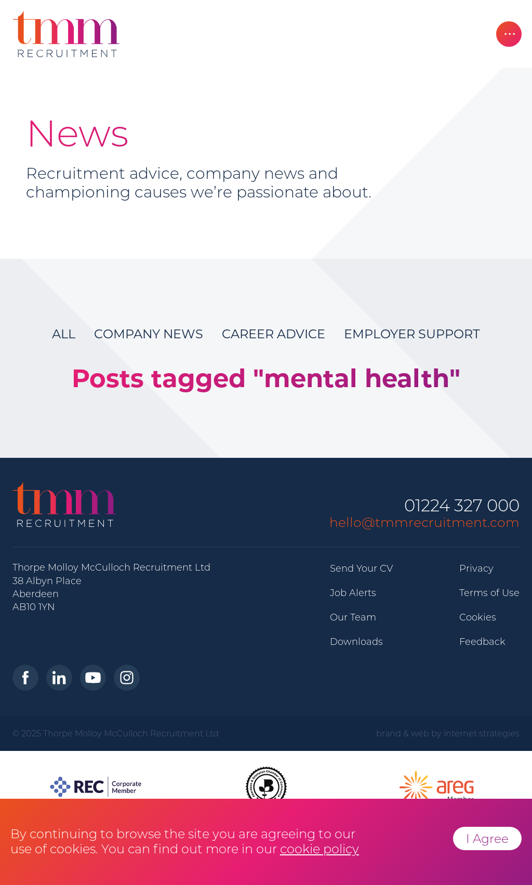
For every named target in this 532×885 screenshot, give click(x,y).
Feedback (482, 642)
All (63, 333)
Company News (148, 333)
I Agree (487, 838)
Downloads (356, 642)
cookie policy (319, 848)
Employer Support (412, 333)
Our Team (353, 617)
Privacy (476, 568)
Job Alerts (353, 593)
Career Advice (273, 333)
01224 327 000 (462, 505)
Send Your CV (361, 568)
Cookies (477, 617)
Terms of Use (489, 593)
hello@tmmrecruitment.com (424, 522)
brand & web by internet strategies (448, 733)
